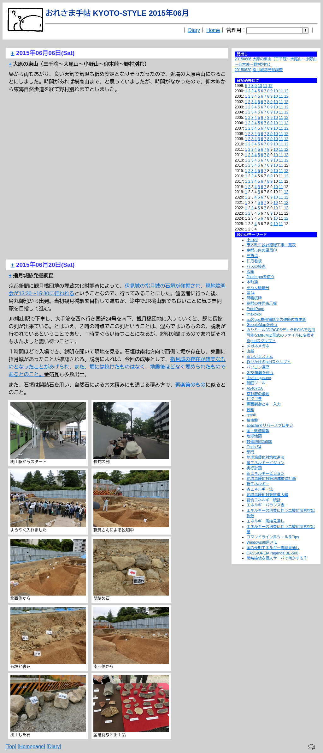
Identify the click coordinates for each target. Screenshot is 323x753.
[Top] (10, 746)
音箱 (250, 409)
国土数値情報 (258, 431)
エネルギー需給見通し (266, 521)
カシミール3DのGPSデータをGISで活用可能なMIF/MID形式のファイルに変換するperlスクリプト (281, 335)
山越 (250, 351)
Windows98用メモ (262, 542)
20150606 (243, 59)
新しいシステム (260, 356)
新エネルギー (258, 484)
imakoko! (254, 314)
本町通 (252, 282)
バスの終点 (256, 266)
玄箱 (250, 271)
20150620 (243, 70)
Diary (194, 30)
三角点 (252, 256)
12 (270, 85)
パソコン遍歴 (258, 367)
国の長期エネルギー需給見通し (273, 548)
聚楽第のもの (190, 385)
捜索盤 (252, 420)
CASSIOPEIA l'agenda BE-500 (272, 553)
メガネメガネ (258, 346)
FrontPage (255, 309)
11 (265, 85)
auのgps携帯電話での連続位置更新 (276, 319)
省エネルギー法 (260, 489)
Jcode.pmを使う (260, 277)
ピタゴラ (254, 399)
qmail (251, 415)
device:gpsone (259, 378)
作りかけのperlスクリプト (269, 362)
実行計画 (254, 468)
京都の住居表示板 (262, 303)
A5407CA (255, 388)
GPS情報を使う (260, 372)
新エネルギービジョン (266, 473)
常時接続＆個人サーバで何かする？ (277, 558)
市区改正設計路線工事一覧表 (271, 245)
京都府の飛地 (258, 394)
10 (260, 85)
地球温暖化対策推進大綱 (267, 495)
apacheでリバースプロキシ (270, 425)
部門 (250, 452)
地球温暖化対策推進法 (266, 457)
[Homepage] (31, 746)
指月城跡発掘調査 (267, 70)
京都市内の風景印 (262, 250)
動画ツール (256, 383)
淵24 (251, 293)
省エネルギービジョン (266, 463)
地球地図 (254, 436)
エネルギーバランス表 (266, 505)
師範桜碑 (254, 298)
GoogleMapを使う (262, 324)
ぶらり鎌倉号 (258, 287)
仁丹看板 (254, 261)
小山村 (252, 240)
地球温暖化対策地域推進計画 (271, 478)
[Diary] (54, 746)
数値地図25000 (259, 441)
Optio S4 (254, 447)
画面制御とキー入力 (264, 404)
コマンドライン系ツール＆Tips (273, 537)
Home (213, 30)
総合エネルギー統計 (264, 500)
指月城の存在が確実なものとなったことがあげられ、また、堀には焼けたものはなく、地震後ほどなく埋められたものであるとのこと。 (117, 367)
